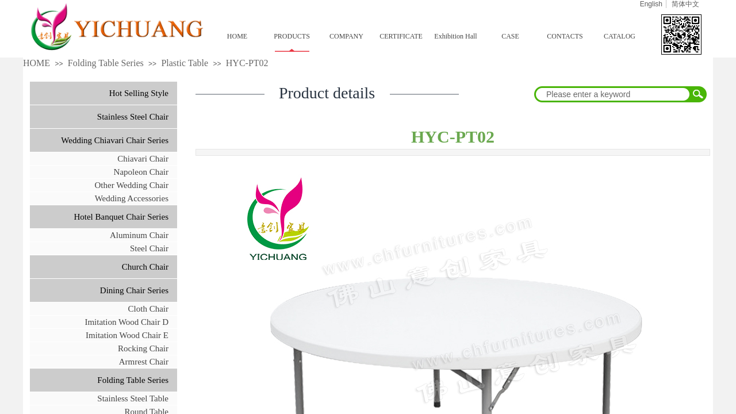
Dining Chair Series (134, 290)
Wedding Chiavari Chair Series (114, 140)
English (651, 4)
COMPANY (346, 36)
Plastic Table (184, 63)
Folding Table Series (106, 63)
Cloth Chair (148, 308)
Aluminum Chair (139, 235)
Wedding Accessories (131, 198)
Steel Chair (149, 248)
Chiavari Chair (142, 158)
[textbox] (613, 94)
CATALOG (619, 36)
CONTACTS (564, 36)
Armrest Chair (143, 361)
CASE (510, 36)
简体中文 (685, 4)
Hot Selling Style (138, 93)
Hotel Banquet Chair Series (121, 216)
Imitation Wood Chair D (126, 322)
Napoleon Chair (141, 172)
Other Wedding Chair (132, 185)
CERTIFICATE (401, 36)
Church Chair (145, 266)
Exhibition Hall (455, 36)
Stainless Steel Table (132, 398)
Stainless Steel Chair (132, 116)
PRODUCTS (292, 36)
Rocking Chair (143, 348)
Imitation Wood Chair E (127, 335)
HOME (237, 36)
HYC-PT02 (247, 63)
